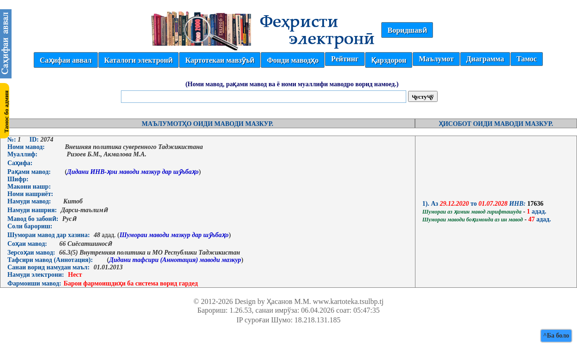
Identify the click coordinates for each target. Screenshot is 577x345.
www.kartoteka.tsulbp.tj (348, 301)
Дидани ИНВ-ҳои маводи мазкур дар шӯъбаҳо (132, 171)
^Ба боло (556, 335)
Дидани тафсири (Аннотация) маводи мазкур (175, 259)
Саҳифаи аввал (65, 60)
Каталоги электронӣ (138, 60)
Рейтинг (344, 59)
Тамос (527, 59)
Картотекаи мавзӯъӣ (219, 60)
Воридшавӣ (407, 30)
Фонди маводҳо (293, 60)
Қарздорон (388, 60)
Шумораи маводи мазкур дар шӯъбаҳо (174, 235)
